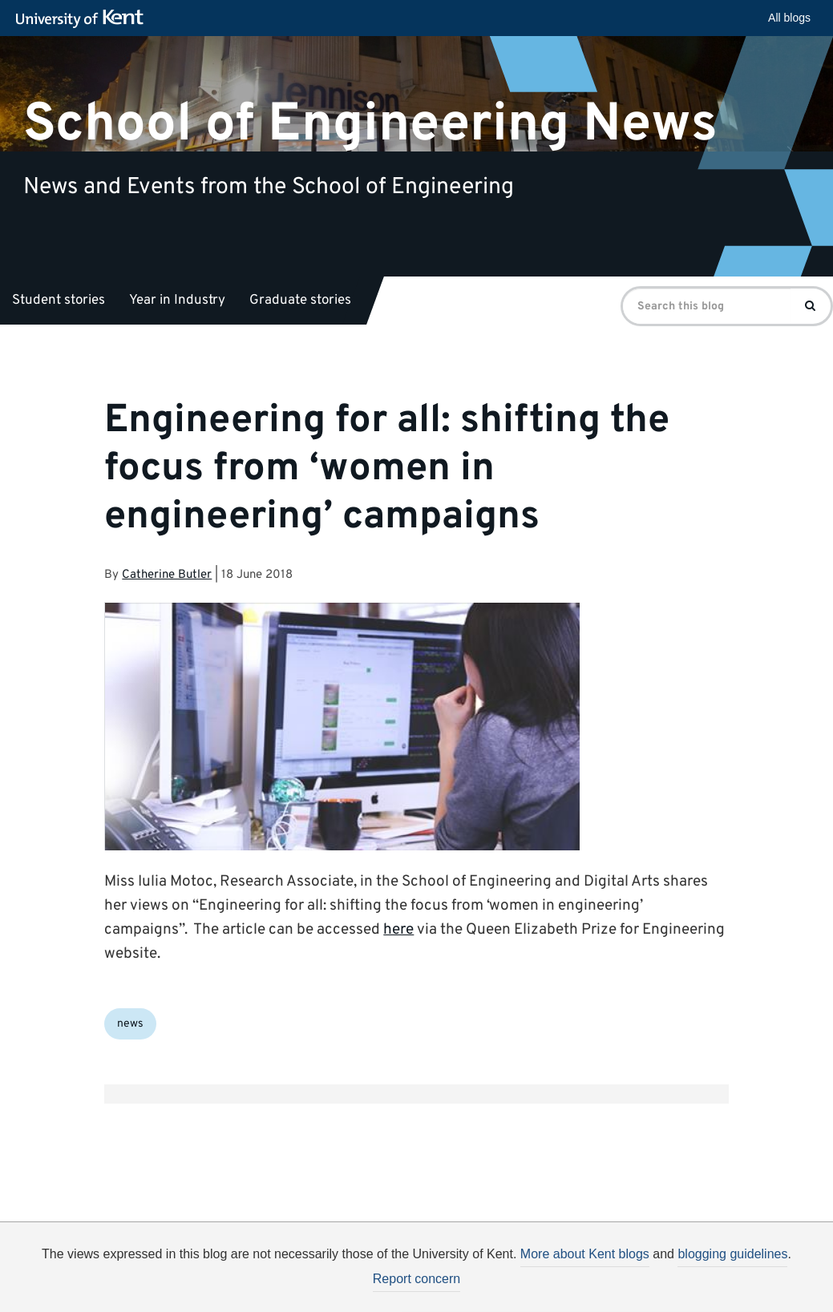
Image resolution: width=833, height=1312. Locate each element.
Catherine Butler (167, 575)
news (130, 1024)
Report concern (416, 1279)
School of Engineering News (370, 123)
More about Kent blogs (584, 1254)
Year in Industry (177, 300)
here (398, 929)
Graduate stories (300, 300)
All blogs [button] (789, 17)
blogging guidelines (732, 1254)
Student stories (58, 300)
